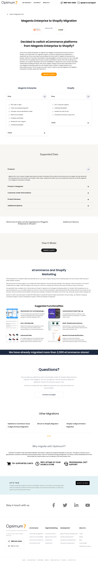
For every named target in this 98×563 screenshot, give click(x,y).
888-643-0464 (70, 3)
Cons (10, 133)
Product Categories (15, 186)
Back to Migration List (17, 14)
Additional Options (15, 206)
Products (11, 169)
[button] (49, 74)
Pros (9, 96)
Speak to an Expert (88, 3)
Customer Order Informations (19, 193)
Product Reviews (14, 199)
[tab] (27, 96)
